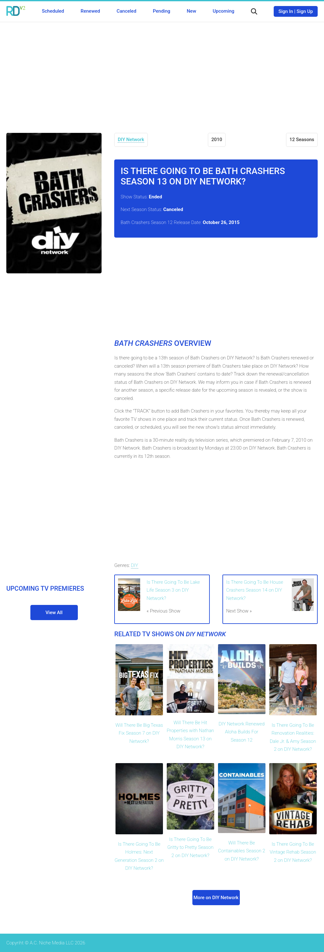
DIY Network (131, 139)
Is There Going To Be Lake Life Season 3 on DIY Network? (173, 590)
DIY (134, 565)
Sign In (285, 11)
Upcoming (223, 11)
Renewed (90, 11)
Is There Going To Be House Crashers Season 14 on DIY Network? (254, 590)
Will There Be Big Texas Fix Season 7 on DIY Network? (139, 733)
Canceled (126, 11)
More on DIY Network (216, 897)
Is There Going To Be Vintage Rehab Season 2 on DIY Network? (293, 852)
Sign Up (304, 11)
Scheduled (53, 11)
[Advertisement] (162, 72)
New (191, 11)
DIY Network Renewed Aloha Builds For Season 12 (242, 732)
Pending (161, 11)
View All (54, 612)
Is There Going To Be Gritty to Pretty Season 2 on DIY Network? (190, 847)
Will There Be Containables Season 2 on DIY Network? (241, 851)
